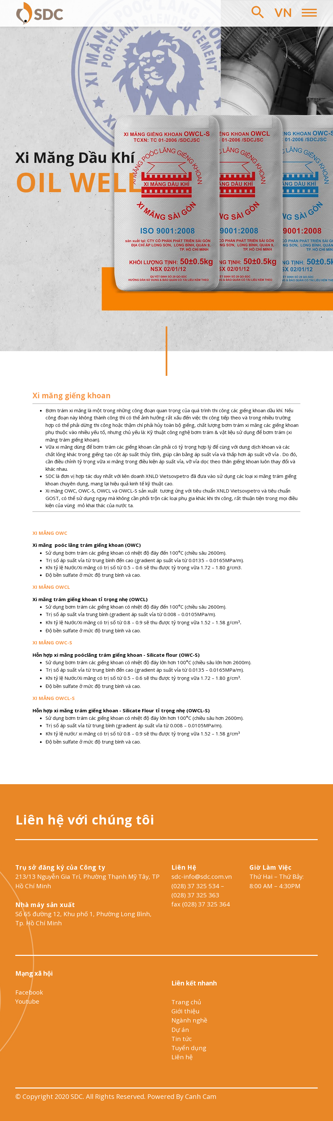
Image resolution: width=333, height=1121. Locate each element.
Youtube (27, 1001)
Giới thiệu (185, 1011)
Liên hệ (182, 1057)
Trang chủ (186, 1002)
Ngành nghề (189, 1020)
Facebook (29, 992)
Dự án (180, 1029)
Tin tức (181, 1039)
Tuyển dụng (188, 1048)
